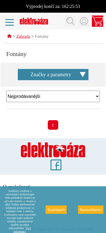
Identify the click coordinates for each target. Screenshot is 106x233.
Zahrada (23, 37)
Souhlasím (56, 210)
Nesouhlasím (91, 210)
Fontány (42, 37)
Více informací (22, 229)
